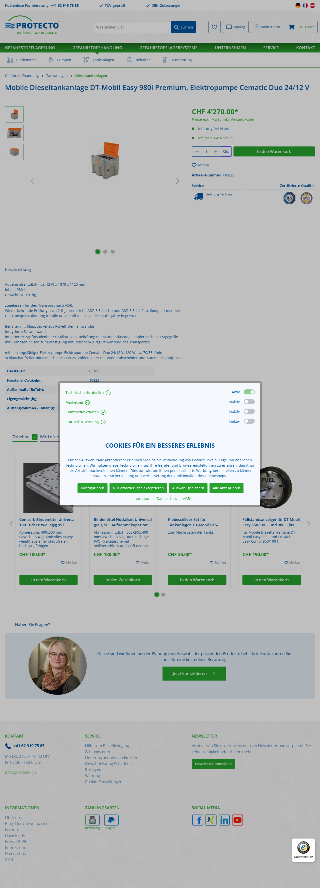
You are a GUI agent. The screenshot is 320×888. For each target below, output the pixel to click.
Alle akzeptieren (226, 488)
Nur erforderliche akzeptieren (138, 488)
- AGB (185, 498)
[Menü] (312, 842)
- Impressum (141, 498)
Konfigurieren (92, 488)
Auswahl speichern (188, 488)
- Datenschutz (166, 498)
